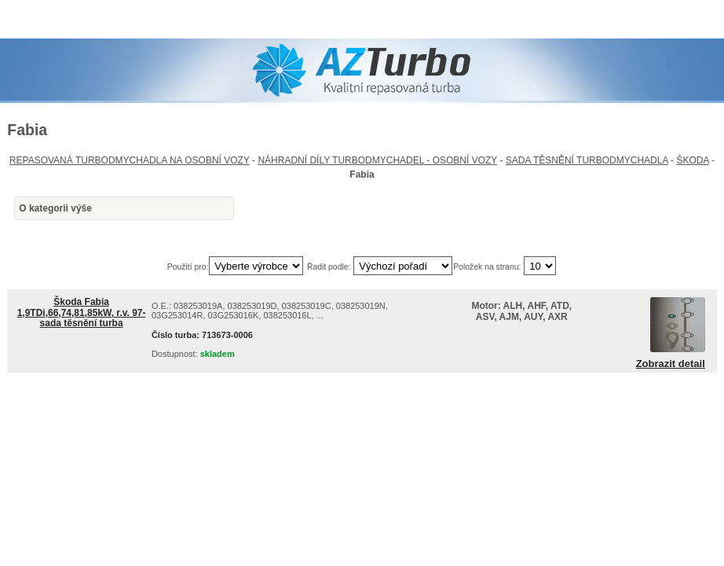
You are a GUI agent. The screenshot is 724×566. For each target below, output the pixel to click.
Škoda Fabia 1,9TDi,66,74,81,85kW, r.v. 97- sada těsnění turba (81, 312)
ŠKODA (692, 160)
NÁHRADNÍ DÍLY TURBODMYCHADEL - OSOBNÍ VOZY (377, 160)
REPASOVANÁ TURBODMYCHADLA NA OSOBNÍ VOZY (129, 160)
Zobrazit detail (670, 363)
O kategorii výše (55, 208)
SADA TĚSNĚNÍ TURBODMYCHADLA (587, 160)
